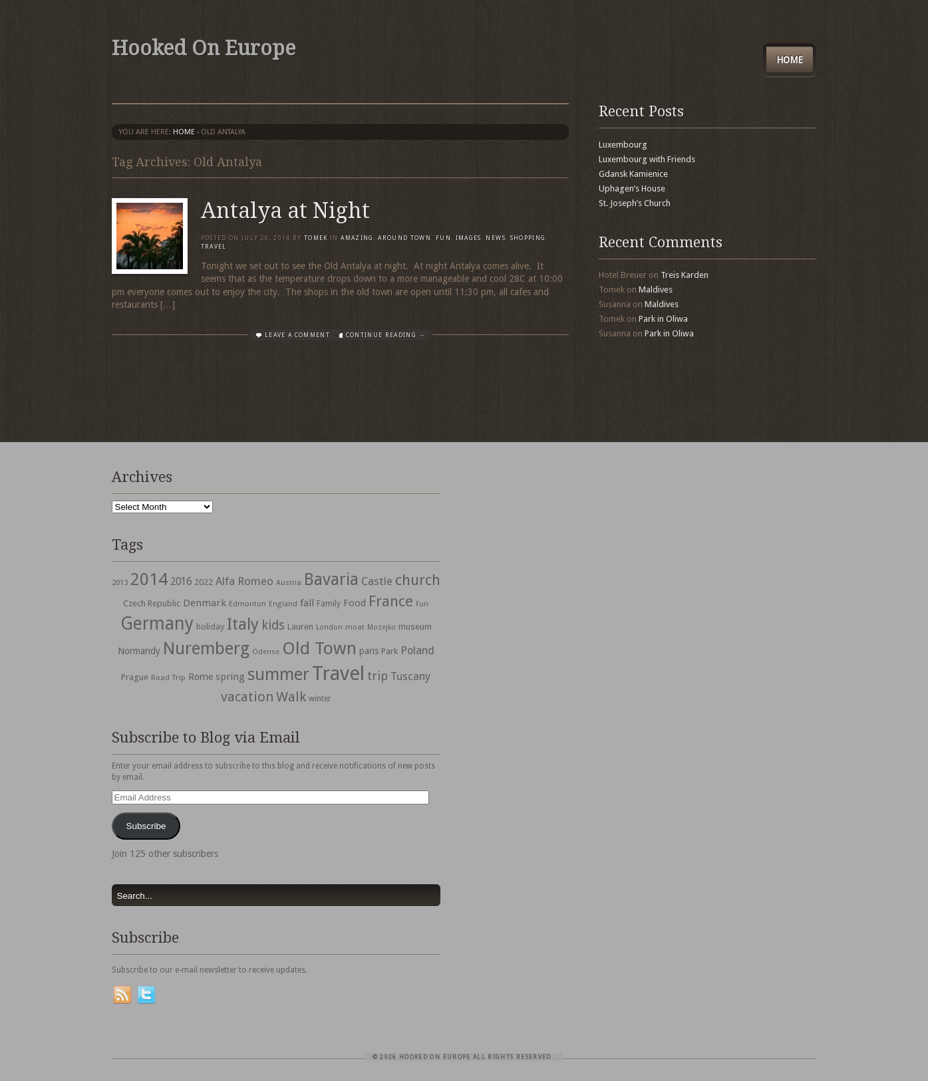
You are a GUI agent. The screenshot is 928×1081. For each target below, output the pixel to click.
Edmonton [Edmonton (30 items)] (247, 603)
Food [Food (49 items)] (354, 603)
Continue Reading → (386, 335)
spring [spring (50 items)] (230, 677)
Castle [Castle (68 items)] (376, 581)
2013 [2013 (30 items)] (120, 582)
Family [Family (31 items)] (329, 603)
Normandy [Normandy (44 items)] (139, 651)
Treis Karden (684, 275)
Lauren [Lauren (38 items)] (300, 627)
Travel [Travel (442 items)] (338, 673)
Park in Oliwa (663, 319)
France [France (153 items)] (391, 601)
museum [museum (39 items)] (415, 627)
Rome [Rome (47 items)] (200, 676)
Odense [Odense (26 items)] (265, 652)
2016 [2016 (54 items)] (181, 582)
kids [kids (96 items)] (273, 625)
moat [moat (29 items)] (355, 627)
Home (789, 60)
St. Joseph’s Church (635, 203)
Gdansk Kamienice (633, 174)
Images (469, 238)
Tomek (316, 238)
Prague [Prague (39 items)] (134, 677)
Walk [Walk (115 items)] (291, 697)
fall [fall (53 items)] (307, 603)
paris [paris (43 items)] (369, 651)
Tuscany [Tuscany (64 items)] (410, 676)
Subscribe (146, 826)
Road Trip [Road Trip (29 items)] (168, 677)
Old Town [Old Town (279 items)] (319, 648)
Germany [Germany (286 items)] (157, 623)
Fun (443, 238)
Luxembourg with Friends (647, 159)
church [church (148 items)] (417, 580)
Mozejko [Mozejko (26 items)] (381, 627)
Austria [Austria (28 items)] (288, 582)
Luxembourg (623, 145)
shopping (528, 238)
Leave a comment (297, 335)
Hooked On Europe (203, 48)
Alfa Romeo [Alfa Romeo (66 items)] (244, 581)
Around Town (404, 238)
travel (214, 246)
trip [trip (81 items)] (377, 676)
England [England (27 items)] (283, 604)
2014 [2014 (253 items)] (149, 579)
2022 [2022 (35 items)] (203, 582)
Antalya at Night (285, 210)
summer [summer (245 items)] (278, 674)
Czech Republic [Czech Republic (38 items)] (151, 603)
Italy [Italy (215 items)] (243, 624)
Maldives (656, 290)
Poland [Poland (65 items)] (417, 650)
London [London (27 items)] (329, 627)
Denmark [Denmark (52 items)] (204, 603)
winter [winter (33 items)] (320, 698)
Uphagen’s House (632, 188)
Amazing (357, 238)
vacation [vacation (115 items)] (247, 697)
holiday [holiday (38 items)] (210, 627)
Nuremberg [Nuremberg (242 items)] (206, 648)
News (495, 238)
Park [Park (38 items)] (389, 651)
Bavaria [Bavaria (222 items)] (331, 579)
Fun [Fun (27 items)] (422, 604)
